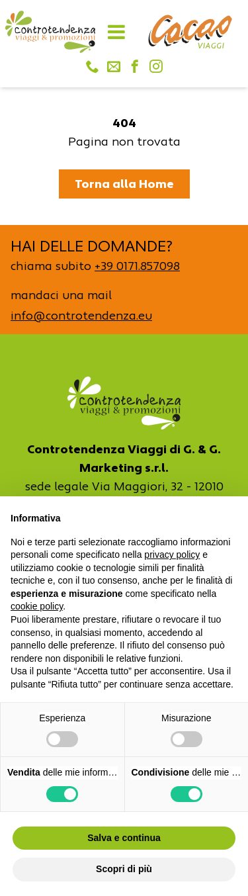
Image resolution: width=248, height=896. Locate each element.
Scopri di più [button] (124, 869)
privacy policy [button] (172, 554)
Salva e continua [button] (123, 837)
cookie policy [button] (37, 606)
